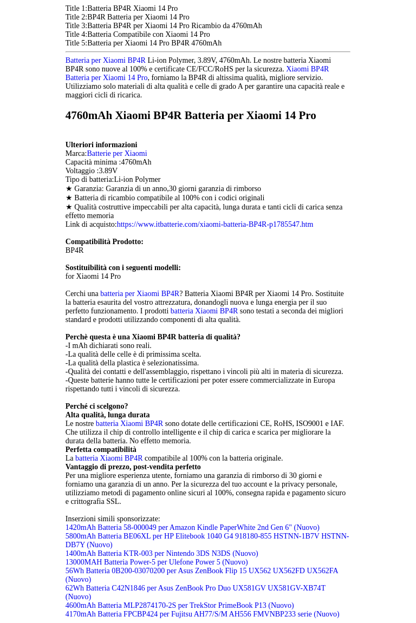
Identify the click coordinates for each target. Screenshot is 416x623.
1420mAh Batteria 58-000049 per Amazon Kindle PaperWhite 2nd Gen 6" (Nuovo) (193, 527)
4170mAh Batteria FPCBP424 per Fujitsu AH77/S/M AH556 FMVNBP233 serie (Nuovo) (203, 614)
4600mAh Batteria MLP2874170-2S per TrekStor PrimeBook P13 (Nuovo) (180, 605)
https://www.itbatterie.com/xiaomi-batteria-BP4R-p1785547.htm (215, 224)
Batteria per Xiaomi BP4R (106, 60)
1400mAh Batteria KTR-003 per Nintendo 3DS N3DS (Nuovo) (162, 553)
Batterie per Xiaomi (117, 153)
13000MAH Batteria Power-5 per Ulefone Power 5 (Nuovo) (157, 562)
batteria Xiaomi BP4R (204, 311)
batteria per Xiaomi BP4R (139, 294)
